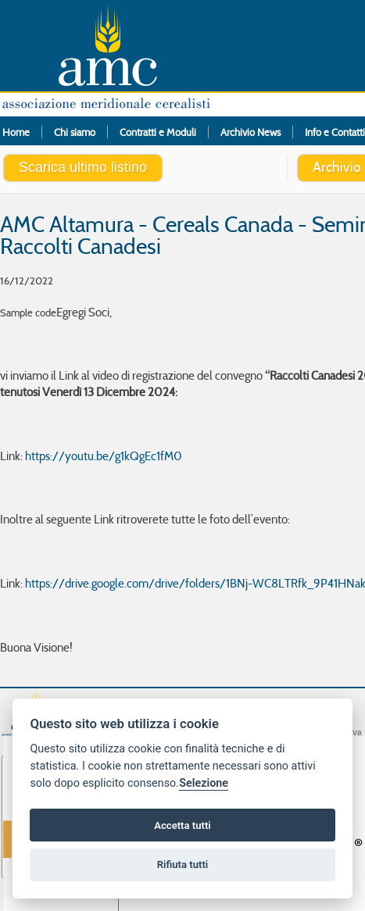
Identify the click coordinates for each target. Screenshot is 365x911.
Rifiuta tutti (183, 864)
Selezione (203, 783)
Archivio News (250, 132)
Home (16, 132)
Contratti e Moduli (158, 132)
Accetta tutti (182, 825)
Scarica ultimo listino (83, 167)
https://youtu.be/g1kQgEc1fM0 (103, 456)
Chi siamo (74, 132)
